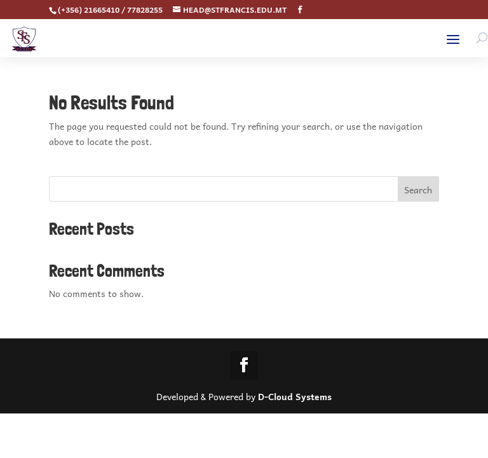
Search (418, 190)
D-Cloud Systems (295, 396)
